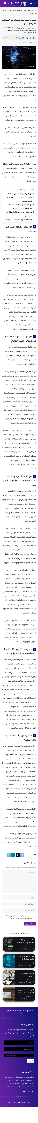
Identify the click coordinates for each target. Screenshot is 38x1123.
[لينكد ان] (24, 1091)
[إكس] (28, 1091)
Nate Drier (28, 164)
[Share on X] (26, 37)
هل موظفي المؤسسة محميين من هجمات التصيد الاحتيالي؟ (18, 199)
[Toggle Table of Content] (31, 189)
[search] (9, 3)
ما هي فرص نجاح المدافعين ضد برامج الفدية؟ (18, 219)
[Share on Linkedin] (23, 37)
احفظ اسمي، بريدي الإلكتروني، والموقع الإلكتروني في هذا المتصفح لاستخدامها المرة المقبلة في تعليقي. (19, 917)
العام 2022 (32, 274)
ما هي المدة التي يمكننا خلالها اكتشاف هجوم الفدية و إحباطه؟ (18, 214)
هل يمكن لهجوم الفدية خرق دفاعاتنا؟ (20, 194)
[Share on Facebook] (30, 37)
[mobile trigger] (34, 3)
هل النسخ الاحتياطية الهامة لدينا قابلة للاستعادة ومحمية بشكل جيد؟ (20, 207)
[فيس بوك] (33, 1091)
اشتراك (30, 1061)
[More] (15, 37)
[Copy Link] (19, 37)
